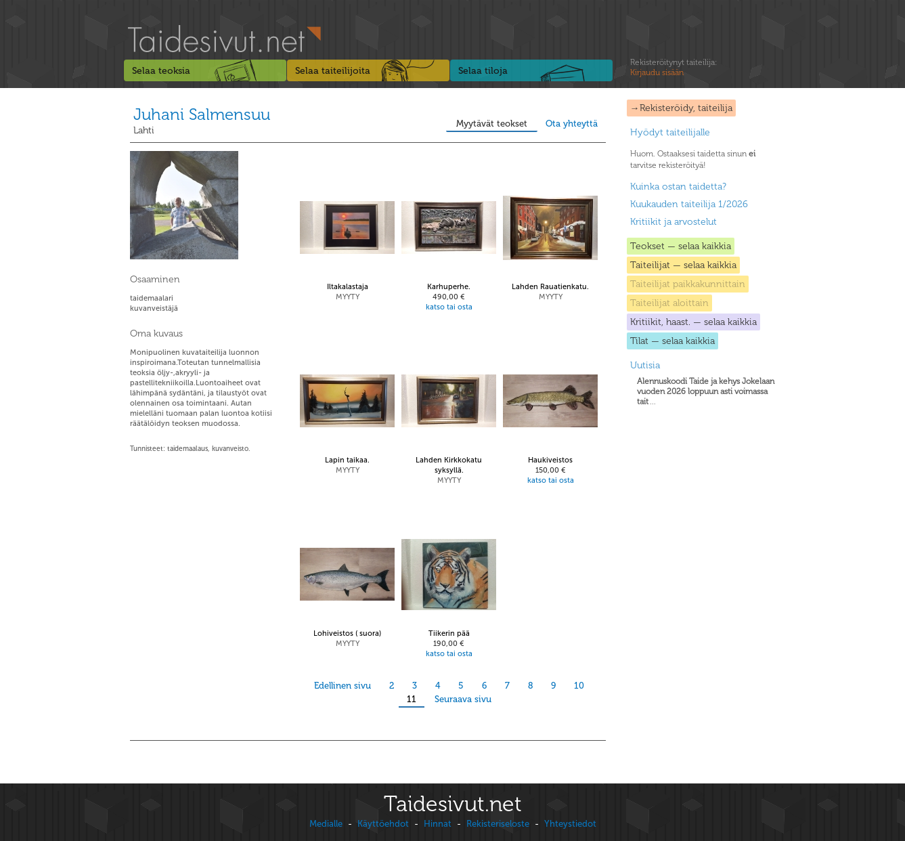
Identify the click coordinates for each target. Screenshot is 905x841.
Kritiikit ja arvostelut (673, 222)
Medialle (326, 824)
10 (579, 686)
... (705, 391)
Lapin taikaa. (347, 460)
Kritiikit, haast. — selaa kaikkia (693, 322)
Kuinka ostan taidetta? (678, 186)
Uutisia (645, 365)
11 (411, 699)
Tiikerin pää (449, 633)
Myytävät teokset (491, 123)
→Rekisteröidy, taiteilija (681, 108)
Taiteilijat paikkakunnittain (687, 284)
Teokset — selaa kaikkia (680, 246)
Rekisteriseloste (497, 824)
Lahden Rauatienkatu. (550, 286)
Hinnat (437, 824)
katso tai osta (449, 307)
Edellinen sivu (342, 686)
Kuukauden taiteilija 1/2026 (689, 204)
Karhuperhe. (448, 286)
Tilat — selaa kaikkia (672, 341)
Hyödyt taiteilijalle (670, 132)
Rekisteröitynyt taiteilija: (673, 68)
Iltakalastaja (347, 286)
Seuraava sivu (463, 699)
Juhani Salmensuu (201, 114)
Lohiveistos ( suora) (347, 633)
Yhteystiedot (570, 824)
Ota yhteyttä (572, 123)
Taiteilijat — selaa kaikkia (683, 265)
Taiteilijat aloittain (669, 303)
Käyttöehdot (383, 824)
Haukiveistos (550, 460)
